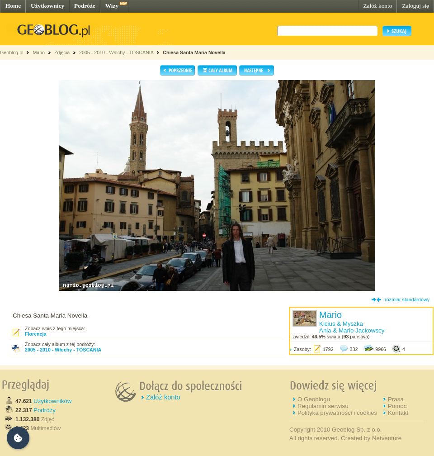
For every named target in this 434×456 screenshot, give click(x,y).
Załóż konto (377, 5)
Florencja (35, 334)
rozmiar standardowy (407, 299)
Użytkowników (52, 401)
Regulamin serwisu (323, 406)
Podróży (44, 410)
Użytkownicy (47, 5)
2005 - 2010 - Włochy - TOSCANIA (116, 52)
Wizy (111, 5)
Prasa (396, 399)
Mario (39, 52)
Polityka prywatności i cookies (337, 412)
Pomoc (397, 406)
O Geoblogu (313, 399)
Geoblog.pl (12, 52)
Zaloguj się (415, 5)
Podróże (84, 5)
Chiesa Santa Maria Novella (194, 52)
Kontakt (398, 412)
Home (13, 5)
